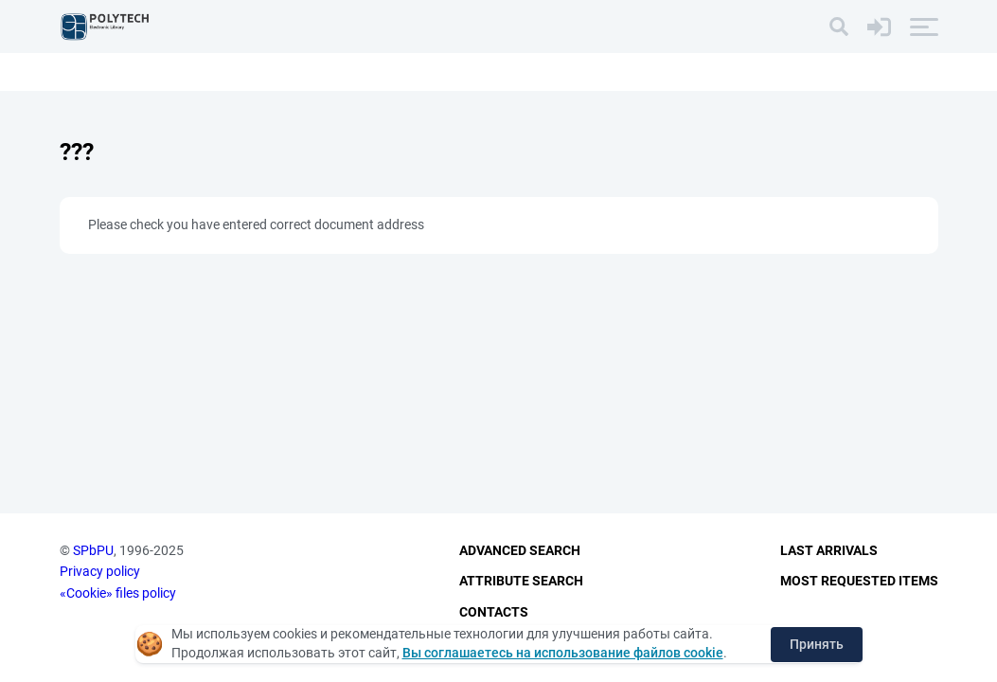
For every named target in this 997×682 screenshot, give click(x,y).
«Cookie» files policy (118, 593)
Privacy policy (100, 571)
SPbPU (93, 550)
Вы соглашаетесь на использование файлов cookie (562, 652)
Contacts (493, 611)
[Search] (838, 26)
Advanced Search (519, 550)
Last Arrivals (829, 550)
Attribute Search (521, 580)
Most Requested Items (859, 580)
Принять (817, 644)
